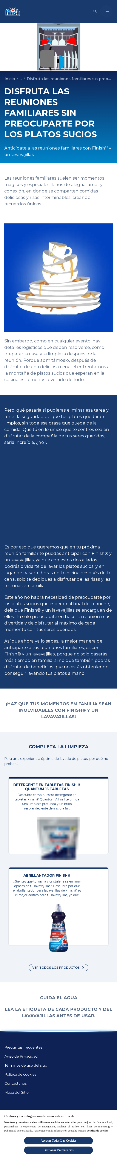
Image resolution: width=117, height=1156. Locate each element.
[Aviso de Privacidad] (21, 1056)
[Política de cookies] (20, 1074)
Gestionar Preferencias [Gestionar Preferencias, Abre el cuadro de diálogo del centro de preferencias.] (58, 1150)
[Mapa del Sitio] (16, 1092)
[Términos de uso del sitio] (25, 1065)
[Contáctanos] (15, 1083)
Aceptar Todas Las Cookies (58, 1140)
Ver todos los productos (56, 968)
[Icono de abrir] (95, 11)
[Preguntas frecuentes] (23, 1047)
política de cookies (97, 1130)
